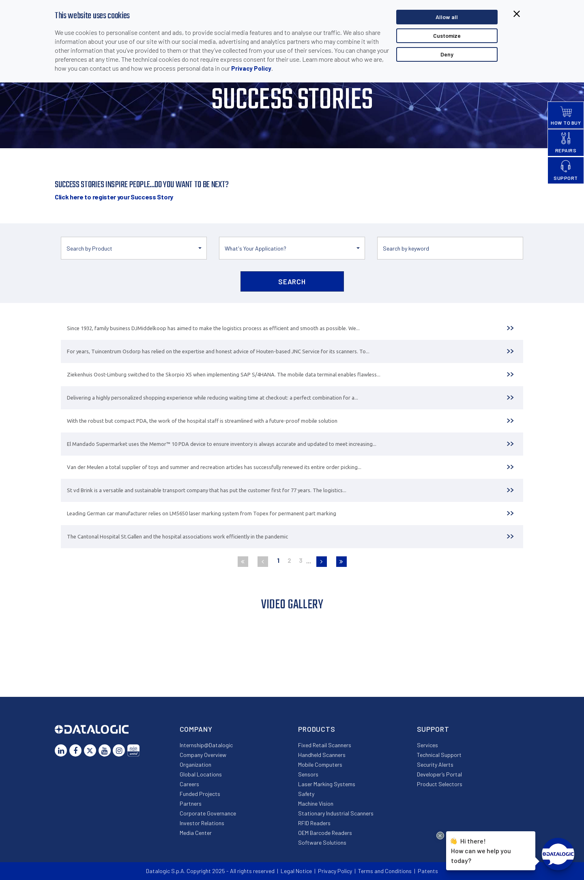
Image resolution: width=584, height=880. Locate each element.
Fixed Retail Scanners (324, 745)
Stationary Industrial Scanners (336, 813)
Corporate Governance (208, 813)
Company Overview (203, 754)
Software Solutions (322, 842)
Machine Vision (315, 803)
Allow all (447, 16)
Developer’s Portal (439, 774)
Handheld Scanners (322, 754)
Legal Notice (296, 870)
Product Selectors (439, 784)
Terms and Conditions (385, 870)
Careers (189, 784)
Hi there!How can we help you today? (481, 849)
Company (196, 729)
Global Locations (201, 774)
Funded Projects (200, 793)
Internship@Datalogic (206, 745)
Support (433, 729)
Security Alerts (435, 764)
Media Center (196, 832)
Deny (446, 54)
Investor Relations (202, 822)
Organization (195, 764)
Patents (428, 870)
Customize (447, 35)
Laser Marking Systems (326, 784)
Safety (306, 793)
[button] (134, 248)
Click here (114, 197)
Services (427, 745)
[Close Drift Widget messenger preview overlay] (440, 835)
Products (316, 729)
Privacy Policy (251, 68)
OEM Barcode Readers (325, 832)
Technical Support (439, 754)
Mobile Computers (320, 764)
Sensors (308, 774)
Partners (191, 803)
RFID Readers (314, 822)
